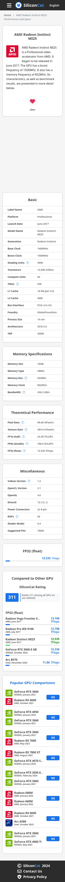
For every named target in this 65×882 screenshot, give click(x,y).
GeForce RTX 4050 (26, 712)
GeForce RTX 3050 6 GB (29, 772)
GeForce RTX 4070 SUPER (31, 761)
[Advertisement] (32, 155)
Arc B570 (11, 660)
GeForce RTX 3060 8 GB (21, 649)
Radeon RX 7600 (25, 740)
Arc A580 (20, 821)
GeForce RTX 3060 (26, 692)
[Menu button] (9, 5)
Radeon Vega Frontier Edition (26, 618)
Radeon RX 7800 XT (27, 752)
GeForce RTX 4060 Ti (28, 842)
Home (7, 15)
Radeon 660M (23, 801)
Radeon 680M (23, 793)
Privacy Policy (35, 877)
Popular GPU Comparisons (32, 682)
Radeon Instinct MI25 (20, 639)
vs (53, 697)
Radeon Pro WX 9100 (20, 629)
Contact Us (32, 871)
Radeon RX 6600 (25, 700)
